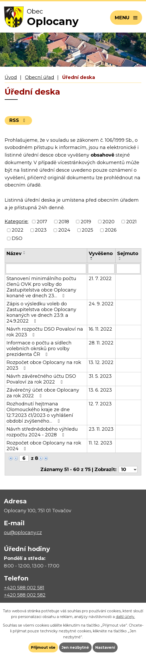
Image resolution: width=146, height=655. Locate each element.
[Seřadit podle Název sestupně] (24, 254)
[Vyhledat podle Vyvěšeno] (101, 269)
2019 (86, 222)
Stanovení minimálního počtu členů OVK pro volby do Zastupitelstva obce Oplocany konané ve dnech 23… (41, 287)
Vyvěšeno (101, 253)
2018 (64, 222)
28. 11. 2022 (101, 343)
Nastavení (105, 647)
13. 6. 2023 (100, 390)
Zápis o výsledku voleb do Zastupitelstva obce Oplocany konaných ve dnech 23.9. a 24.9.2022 (41, 312)
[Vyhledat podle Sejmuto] (128, 269)
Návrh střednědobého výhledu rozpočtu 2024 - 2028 (42, 432)
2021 (131, 222)
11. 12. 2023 (100, 443)
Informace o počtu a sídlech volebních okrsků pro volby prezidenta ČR (39, 348)
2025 (87, 230)
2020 (109, 222)
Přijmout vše (43, 647)
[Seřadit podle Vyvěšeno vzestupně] (91, 257)
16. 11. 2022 (100, 329)
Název (14, 253)
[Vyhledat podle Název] (46, 269)
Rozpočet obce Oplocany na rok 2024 (44, 446)
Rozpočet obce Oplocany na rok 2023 (44, 365)
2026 (111, 230)
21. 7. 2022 (100, 278)
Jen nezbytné (75, 647)
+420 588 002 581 (24, 588)
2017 (42, 222)
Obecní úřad (39, 77)
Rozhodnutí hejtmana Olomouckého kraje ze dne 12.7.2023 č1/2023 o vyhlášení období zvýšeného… (40, 412)
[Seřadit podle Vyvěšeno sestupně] (91, 259)
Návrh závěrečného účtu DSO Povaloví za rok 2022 (41, 379)
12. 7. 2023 (100, 404)
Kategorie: (16, 221)
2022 (17, 230)
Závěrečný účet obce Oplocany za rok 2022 (43, 393)
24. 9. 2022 (101, 304)
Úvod (11, 77)
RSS (18, 120)
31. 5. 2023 (100, 376)
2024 (64, 230)
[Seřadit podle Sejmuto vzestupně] (120, 257)
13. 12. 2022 (101, 362)
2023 (41, 230)
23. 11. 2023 (101, 429)
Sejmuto (127, 253)
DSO (17, 238)
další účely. (125, 616)
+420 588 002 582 (25, 595)
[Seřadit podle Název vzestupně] (24, 252)
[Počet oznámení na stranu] (128, 469)
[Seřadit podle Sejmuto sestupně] (120, 259)
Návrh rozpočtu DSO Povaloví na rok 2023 (45, 332)
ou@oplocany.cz (23, 532)
